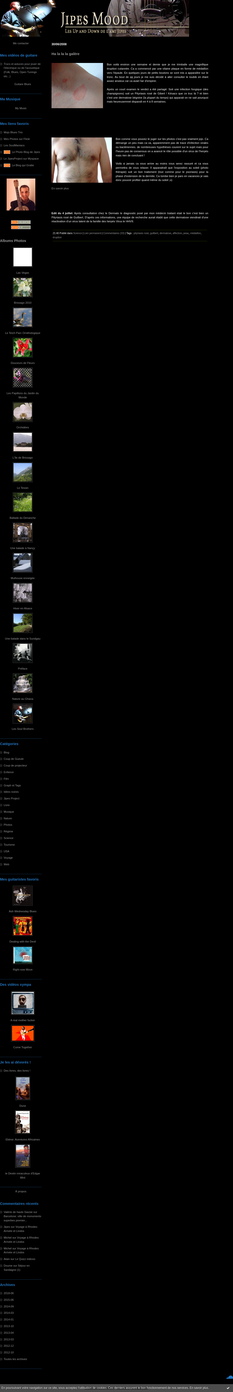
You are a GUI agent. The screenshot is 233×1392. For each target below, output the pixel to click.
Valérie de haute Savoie (18, 1212)
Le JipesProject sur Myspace (21, 158)
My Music (20, 108)
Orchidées (22, 427)
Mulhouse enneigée (23, 578)
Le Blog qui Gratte (23, 165)
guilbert (154, 233)
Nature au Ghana (22, 698)
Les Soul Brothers (23, 728)
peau (186, 233)
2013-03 (9, 1339)
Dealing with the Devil (23, 941)
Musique (9, 811)
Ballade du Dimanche (23, 517)
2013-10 (9, 1326)
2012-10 (9, 1352)
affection (177, 233)
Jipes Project (11, 798)
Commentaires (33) (113, 233)
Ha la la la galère (65, 54)
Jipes (7, 1226)
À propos (20, 1191)
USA (6, 851)
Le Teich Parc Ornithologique (22, 332)
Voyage (8, 857)
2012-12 (9, 1345)
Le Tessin (22, 487)
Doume (8, 1265)
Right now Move (22, 969)
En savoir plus (199, 1388)
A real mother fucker (22, 1020)
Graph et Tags (12, 785)
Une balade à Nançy (22, 548)
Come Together (22, 1047)
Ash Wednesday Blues (22, 911)
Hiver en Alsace (22, 608)
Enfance (9, 772)
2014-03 (9, 1312)
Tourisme (9, 844)
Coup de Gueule (14, 758)
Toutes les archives (15, 1359)
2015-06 (9, 1299)
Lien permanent (92, 233)
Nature (8, 818)
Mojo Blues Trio (13, 132)
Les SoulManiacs (14, 145)
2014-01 (9, 1319)
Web (6, 864)
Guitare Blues (22, 84)
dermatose (165, 233)
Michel (8, 1237)
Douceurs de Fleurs (23, 362)
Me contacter (21, 43)
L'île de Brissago (23, 457)
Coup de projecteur (15, 765)
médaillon (195, 233)
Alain (7, 1258)
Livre (7, 805)
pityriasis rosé (141, 233)
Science (8, 838)
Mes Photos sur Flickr (17, 138)
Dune (22, 1105)
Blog (6, 752)
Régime (8, 831)
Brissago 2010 (23, 302)
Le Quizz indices (25, 1258)
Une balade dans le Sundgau (22, 638)
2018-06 (9, 1293)
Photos (8, 824)
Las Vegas (22, 272)
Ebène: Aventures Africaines (23, 1139)
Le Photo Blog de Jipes (26, 151)
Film (6, 778)
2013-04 (9, 1332)
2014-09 (9, 1306)
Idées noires (11, 791)
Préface (22, 668)
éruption (57, 237)
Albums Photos (13, 241)
